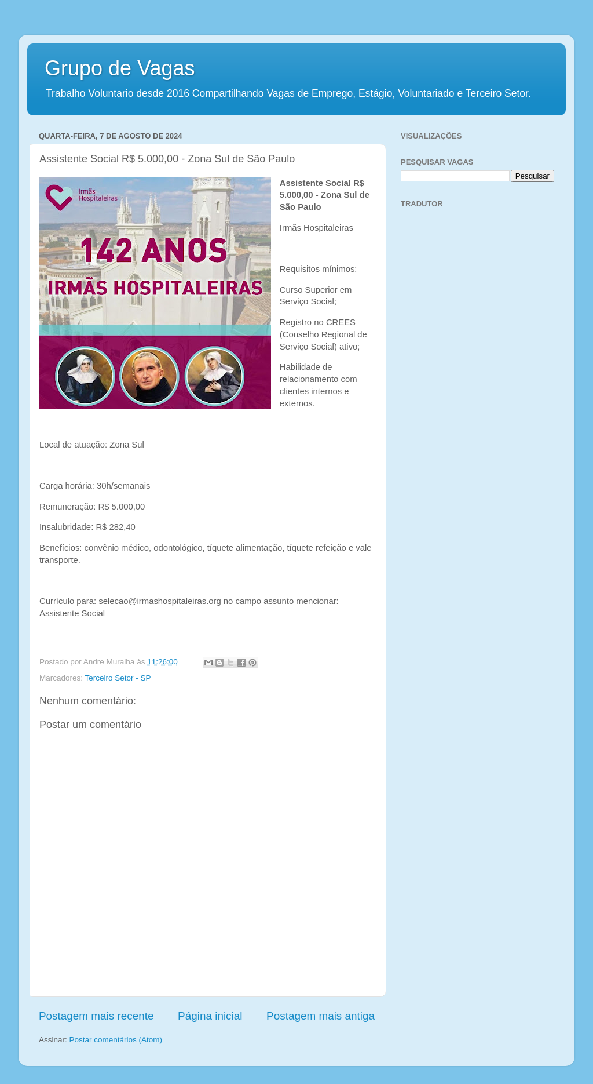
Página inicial (210, 1016)
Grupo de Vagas (120, 68)
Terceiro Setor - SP (118, 678)
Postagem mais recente (96, 1016)
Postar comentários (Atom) (116, 1039)
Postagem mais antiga (320, 1016)
